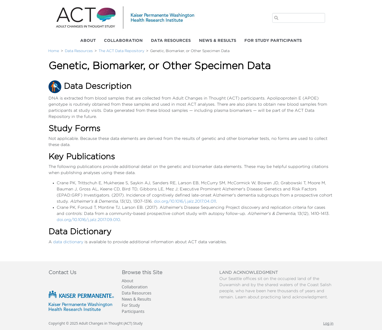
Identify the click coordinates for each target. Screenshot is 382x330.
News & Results (217, 41)
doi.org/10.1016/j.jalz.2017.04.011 (185, 201)
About (88, 41)
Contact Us (62, 272)
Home (53, 51)
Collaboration (123, 41)
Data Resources (171, 41)
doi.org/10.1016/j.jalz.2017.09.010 (88, 220)
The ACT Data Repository (121, 51)
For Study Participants (273, 41)
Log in (328, 323)
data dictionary (68, 242)
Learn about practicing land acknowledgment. (281, 297)
